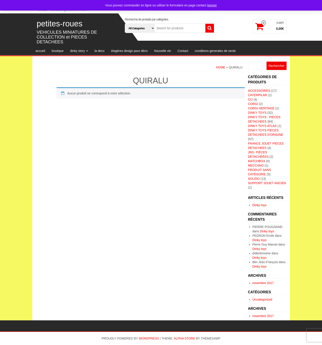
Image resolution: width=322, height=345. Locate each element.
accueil (40, 51)
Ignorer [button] (212, 5)
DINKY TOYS (257, 112)
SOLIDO (254, 178)
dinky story (79, 51)
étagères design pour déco (129, 51)
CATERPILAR (257, 95)
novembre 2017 (263, 283)
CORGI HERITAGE (261, 108)
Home (220, 67)
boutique (58, 51)
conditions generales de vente (215, 51)
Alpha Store (184, 338)
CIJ (250, 99)
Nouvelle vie (162, 51)
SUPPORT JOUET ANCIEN (267, 183)
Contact (183, 51)
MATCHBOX (256, 161)
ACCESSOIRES (259, 90)
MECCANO (256, 165)
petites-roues (60, 23)
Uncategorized (262, 299)
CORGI (253, 104)
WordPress (149, 338)
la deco (100, 51)
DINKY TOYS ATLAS (262, 126)
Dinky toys (259, 205)
